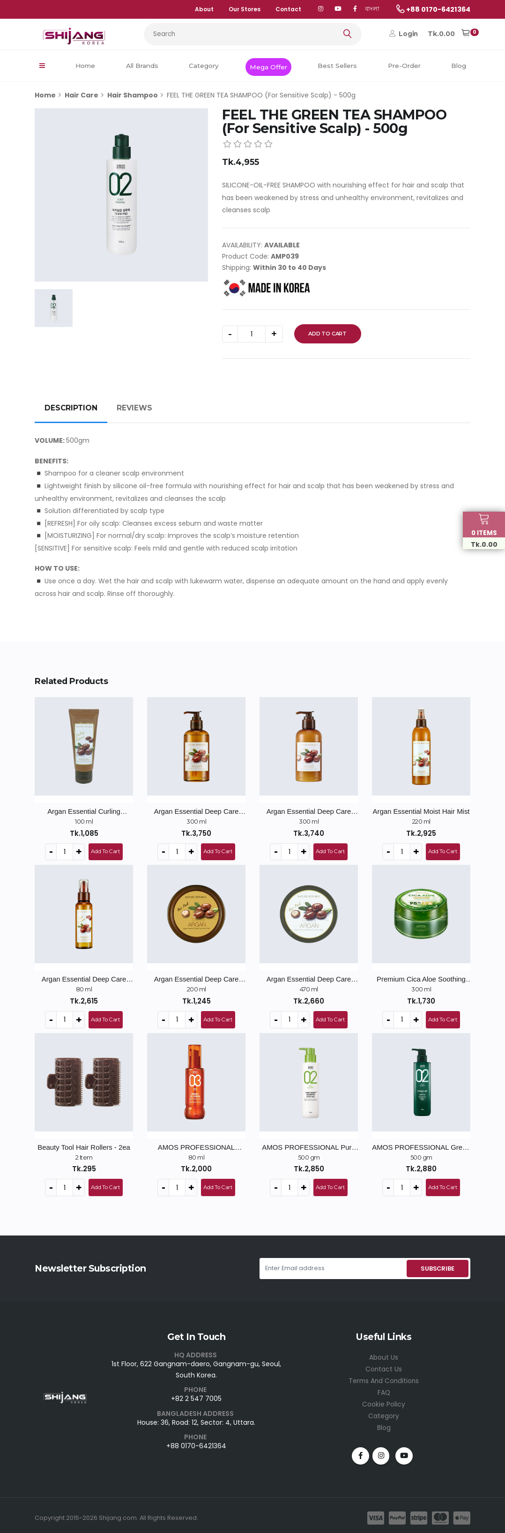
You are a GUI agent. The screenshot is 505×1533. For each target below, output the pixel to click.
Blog (458, 65)
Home (85, 65)
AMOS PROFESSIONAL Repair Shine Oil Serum (196, 1145)
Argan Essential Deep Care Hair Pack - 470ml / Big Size (308, 979)
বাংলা (372, 9)
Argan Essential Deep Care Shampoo (196, 811)
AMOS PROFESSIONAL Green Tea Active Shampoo (421, 1145)
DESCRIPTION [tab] (71, 407)
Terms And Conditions (384, 1377)
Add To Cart (327, 333)
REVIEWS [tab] (134, 407)
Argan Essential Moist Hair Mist (420, 811)
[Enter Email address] (332, 1266)
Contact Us (383, 1366)
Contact (288, 9)
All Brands (142, 65)
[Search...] (253, 34)
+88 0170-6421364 (196, 1443)
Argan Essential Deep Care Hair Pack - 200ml (196, 979)
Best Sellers (337, 65)
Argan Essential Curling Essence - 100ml (83, 811)
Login (403, 33)
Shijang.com (118, 1512)
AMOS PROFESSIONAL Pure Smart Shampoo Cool (308, 1145)
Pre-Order (404, 65)
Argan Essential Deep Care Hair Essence (84, 979)
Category (204, 65)
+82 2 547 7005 (196, 1396)
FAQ (383, 1388)
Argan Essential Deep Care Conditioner (309, 811)
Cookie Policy (383, 1400)
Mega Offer (268, 67)
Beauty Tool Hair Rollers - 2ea (83, 1145)
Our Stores (244, 9)
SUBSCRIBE (437, 1266)
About (204, 9)
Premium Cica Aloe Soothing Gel (421, 979)
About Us (383, 1355)
